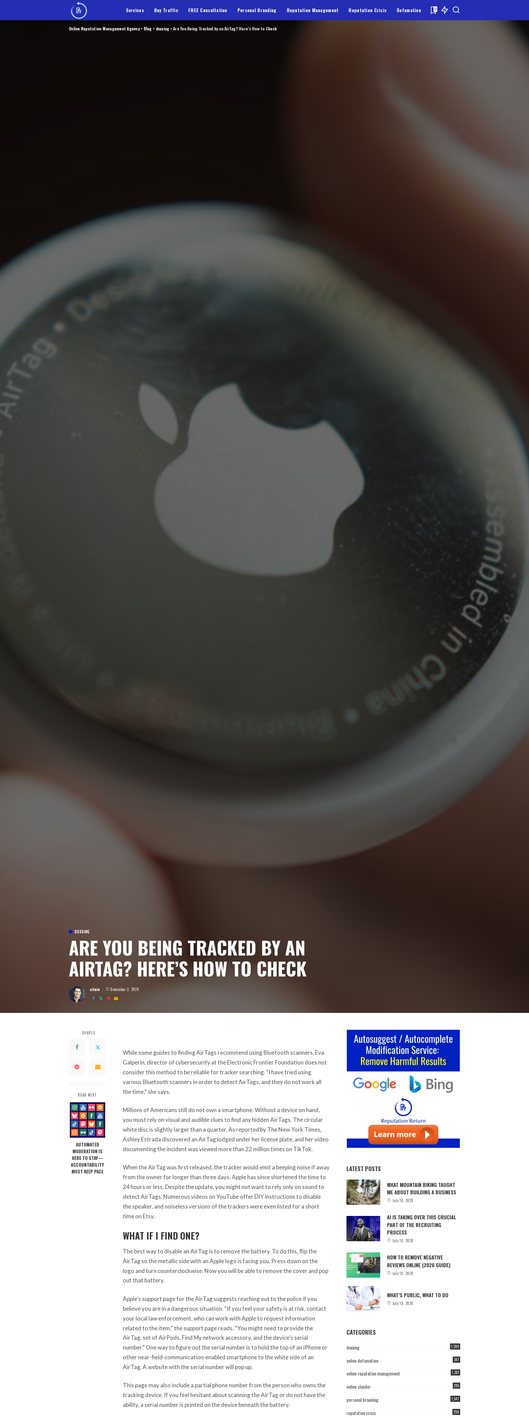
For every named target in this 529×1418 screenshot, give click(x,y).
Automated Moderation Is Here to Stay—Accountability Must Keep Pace (87, 1158)
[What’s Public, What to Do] (363, 1298)
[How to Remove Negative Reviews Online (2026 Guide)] (363, 1265)
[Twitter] (101, 998)
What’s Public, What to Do (417, 1295)
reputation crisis (361, 1412)
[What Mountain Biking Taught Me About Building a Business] (363, 1192)
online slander (358, 1386)
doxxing (82, 932)
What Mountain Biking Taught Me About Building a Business (421, 1188)
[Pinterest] (108, 998)
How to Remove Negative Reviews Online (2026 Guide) (418, 1260)
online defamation (362, 1360)
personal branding (362, 1399)
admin (95, 989)
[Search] (456, 10)
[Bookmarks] (433, 10)
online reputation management (373, 1373)
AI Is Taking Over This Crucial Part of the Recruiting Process (421, 1224)
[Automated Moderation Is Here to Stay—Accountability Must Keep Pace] (87, 1120)
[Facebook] (93, 998)
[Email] (116, 998)
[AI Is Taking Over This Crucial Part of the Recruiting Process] (363, 1228)
